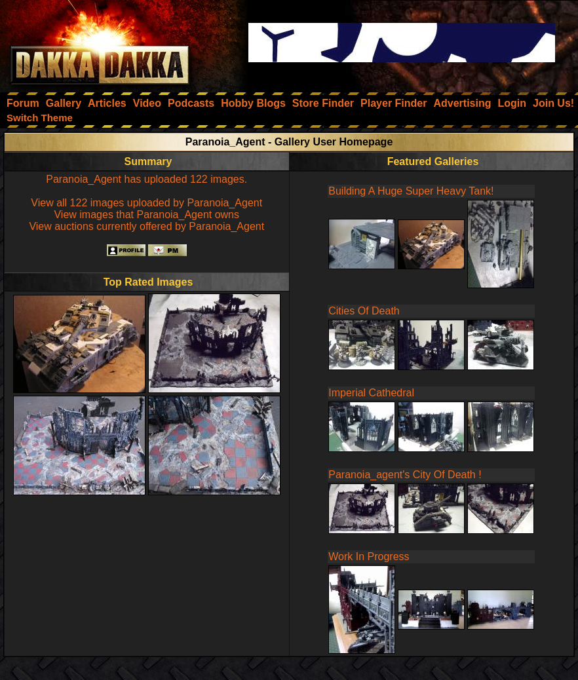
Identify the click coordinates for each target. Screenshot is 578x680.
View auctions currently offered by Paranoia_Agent (146, 226)
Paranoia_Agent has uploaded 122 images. (146, 179)
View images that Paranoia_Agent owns (146, 214)
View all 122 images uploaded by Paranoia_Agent (146, 202)
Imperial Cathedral (371, 392)
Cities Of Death (363, 310)
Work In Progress (368, 556)
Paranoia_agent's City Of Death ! (404, 474)
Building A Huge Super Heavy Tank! (410, 191)
